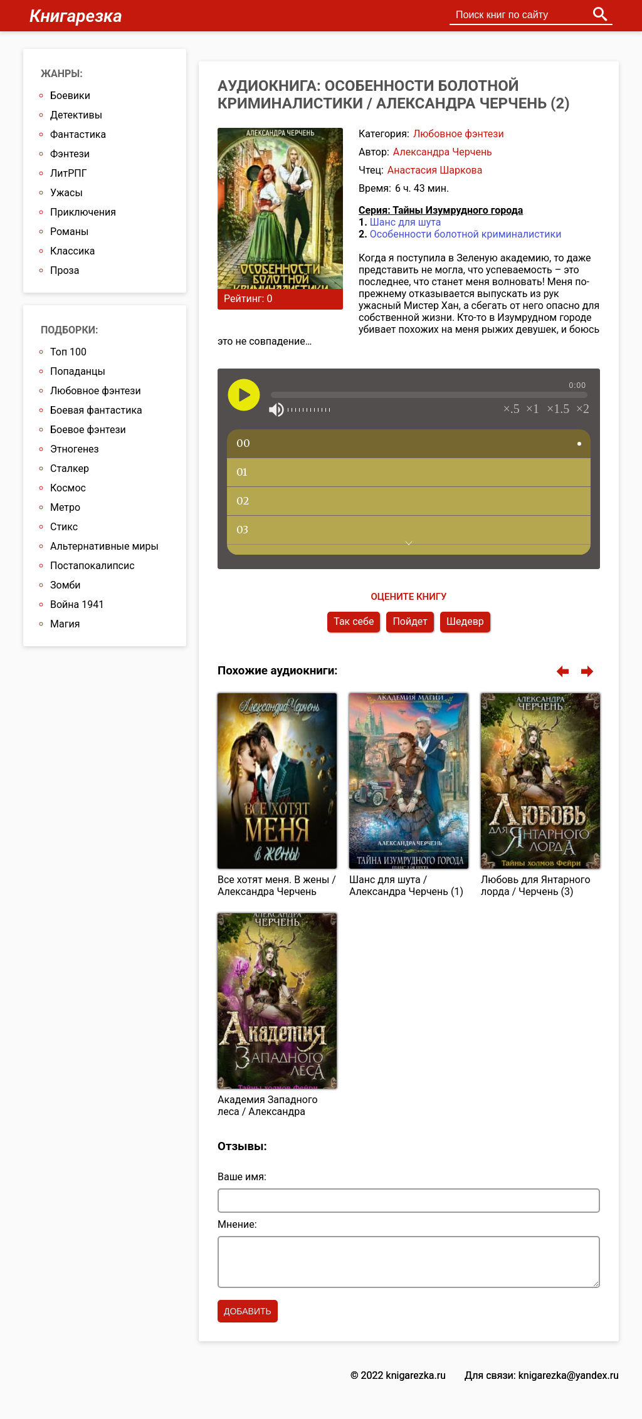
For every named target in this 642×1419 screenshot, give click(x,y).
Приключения (83, 212)
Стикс (64, 527)
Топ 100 (68, 352)
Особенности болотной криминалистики (466, 234)
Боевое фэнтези (88, 430)
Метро (65, 507)
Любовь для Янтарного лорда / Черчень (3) (536, 886)
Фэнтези (70, 154)
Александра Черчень (442, 152)
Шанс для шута (405, 222)
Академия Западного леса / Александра (268, 1106)
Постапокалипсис (92, 566)
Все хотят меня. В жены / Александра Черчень (277, 886)
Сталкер (69, 468)
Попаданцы (77, 371)
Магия (65, 624)
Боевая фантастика (96, 410)
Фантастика (78, 134)
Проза (64, 270)
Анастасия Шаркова (435, 170)
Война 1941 (77, 604)
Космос (68, 488)
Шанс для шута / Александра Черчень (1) (406, 886)
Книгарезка (75, 16)
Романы (69, 232)
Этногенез (74, 449)
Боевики (70, 96)
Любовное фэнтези (458, 134)
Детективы (76, 115)
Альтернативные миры (104, 546)
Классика (72, 251)
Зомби (65, 585)
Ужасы (66, 193)
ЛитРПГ (68, 173)
